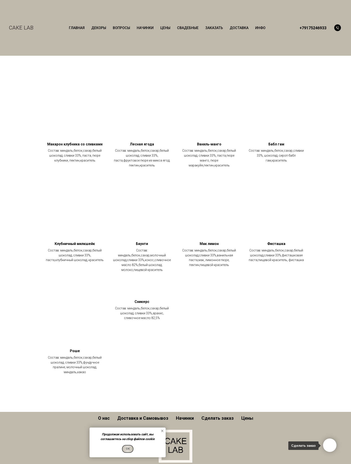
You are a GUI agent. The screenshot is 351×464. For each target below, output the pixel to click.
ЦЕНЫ (165, 28)
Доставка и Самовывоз (142, 418)
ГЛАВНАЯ (77, 28)
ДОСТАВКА (239, 28)
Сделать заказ (217, 418)
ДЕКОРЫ (98, 28)
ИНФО (260, 28)
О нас (104, 418)
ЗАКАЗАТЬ (214, 28)
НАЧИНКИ (145, 28)
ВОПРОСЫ (121, 28)
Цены (247, 418)
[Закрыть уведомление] (162, 431)
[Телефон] (337, 27)
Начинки (185, 418)
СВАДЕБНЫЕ (188, 28)
